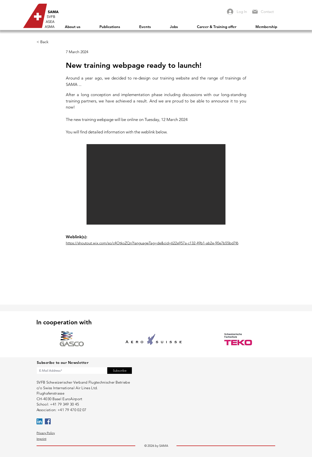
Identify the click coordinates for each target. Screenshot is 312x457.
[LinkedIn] (39, 421)
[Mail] (255, 11)
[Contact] (268, 11)
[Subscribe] (119, 370)
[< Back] (47, 42)
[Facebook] (48, 421)
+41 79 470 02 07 (72, 409)
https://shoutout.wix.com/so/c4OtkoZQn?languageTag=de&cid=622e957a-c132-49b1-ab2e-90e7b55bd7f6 (152, 243)
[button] (156, 184)
